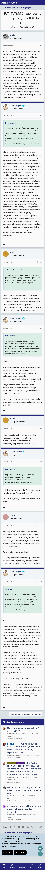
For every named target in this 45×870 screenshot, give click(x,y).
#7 (41, 525)
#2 (41, 115)
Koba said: (9, 336)
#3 (41, 262)
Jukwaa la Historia (14, 738)
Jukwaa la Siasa (13, 758)
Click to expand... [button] (23, 144)
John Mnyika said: (12, 270)
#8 (41, 581)
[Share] (37, 45)
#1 (41, 45)
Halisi (16, 27)
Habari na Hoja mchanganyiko (19, 801)
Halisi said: (9, 123)
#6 (41, 462)
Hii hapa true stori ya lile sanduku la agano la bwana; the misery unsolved (24, 809)
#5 (41, 429)
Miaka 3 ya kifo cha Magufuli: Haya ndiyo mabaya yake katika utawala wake (24, 790)
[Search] (42, 2)
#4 (41, 328)
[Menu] (4, 866)
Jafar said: (9, 589)
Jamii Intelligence (14, 819)
